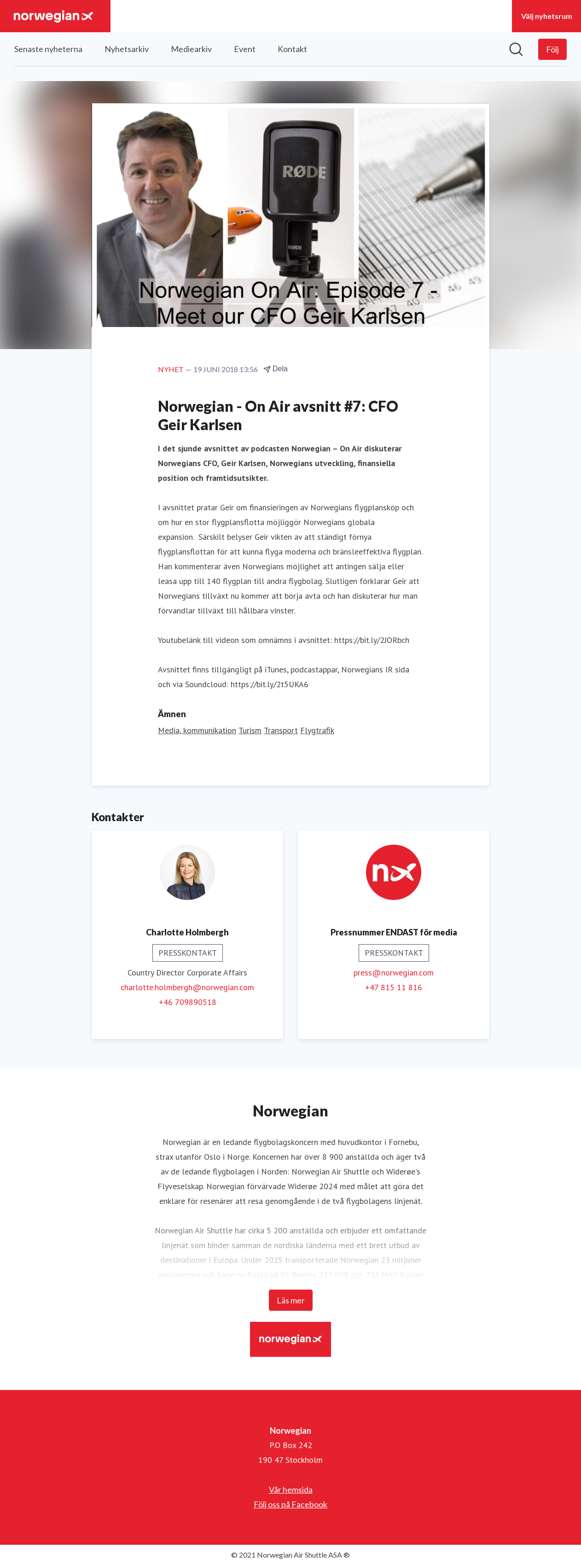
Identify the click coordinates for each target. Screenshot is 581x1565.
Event (245, 49)
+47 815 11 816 (393, 987)
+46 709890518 (187, 1002)
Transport (281, 730)
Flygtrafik (317, 730)
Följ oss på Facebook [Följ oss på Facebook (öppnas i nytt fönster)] (290, 1504)
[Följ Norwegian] (552, 49)
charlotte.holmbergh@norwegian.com (187, 987)
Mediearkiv (191, 49)
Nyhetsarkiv (127, 49)
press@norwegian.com (394, 972)
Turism (249, 730)
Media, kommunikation (197, 730)
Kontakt (292, 49)
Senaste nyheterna (48, 49)
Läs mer (291, 1300)
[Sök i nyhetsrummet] (516, 49)
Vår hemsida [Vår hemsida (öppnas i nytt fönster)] (291, 1489)
